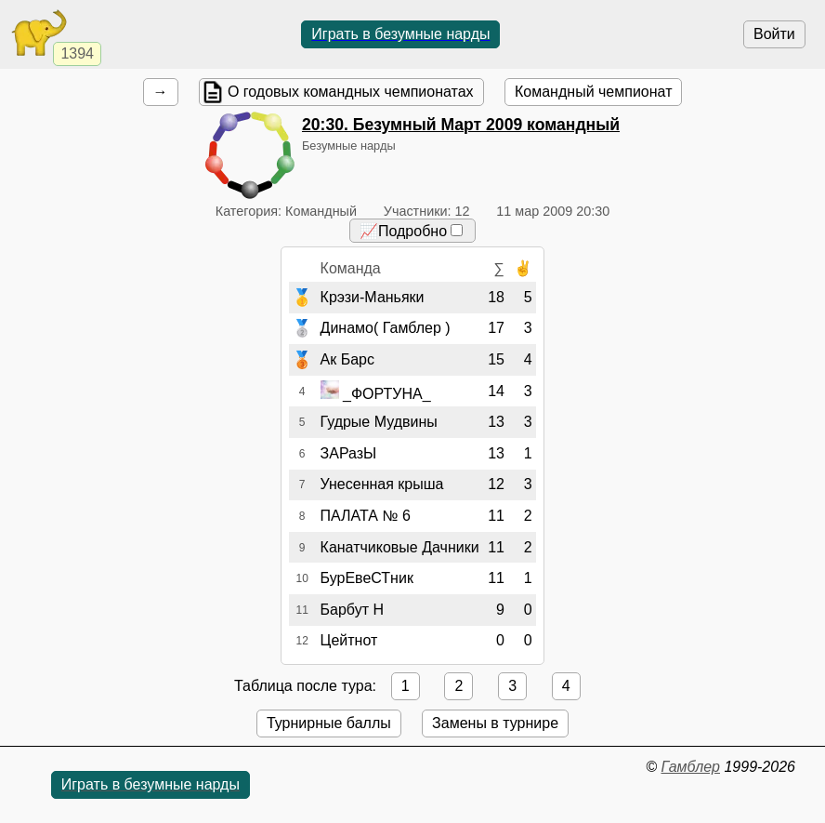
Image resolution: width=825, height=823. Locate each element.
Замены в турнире (495, 723)
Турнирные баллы (329, 723)
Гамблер (690, 767)
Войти (774, 34)
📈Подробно (411, 231)
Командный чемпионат (593, 92)
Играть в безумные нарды (400, 34)
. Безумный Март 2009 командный (461, 124)
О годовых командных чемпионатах (351, 92)
